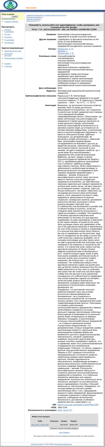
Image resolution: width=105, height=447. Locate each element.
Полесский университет (63, 445)
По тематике (9, 43)
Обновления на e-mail (12, 51)
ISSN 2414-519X (37, 445)
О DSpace (8, 66)
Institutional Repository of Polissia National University (46, 15)
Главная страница (11, 21)
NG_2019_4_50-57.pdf (40, 425)
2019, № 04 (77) (32, 21)
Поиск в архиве (7, 14)
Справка (7, 64)
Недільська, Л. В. (66, 49)
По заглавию (9, 40)
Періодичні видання (34, 17)
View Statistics (64, 433)
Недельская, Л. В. (66, 54)
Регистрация (31, 8)
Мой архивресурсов (8, 54)
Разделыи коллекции (9, 31)
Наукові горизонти (33, 19)
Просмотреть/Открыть (88, 425)
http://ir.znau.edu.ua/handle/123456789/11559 (78, 405)
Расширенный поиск (8, 18)
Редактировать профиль (13, 58)
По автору (8, 37)
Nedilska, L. (63, 52)
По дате (7, 34)
